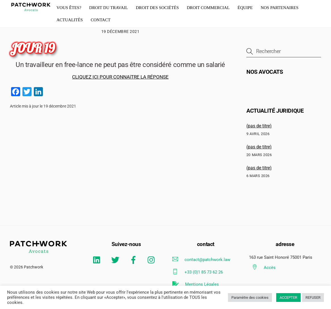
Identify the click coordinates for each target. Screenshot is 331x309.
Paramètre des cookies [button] (250, 297)
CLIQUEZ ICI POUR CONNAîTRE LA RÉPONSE (120, 77)
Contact (100, 20)
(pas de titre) (259, 126)
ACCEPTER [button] (288, 297)
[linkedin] (98, 259)
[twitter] (116, 259)
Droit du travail (108, 7)
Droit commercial (208, 7)
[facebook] (134, 259)
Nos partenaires (279, 7)
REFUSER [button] (312, 297)
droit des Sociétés (157, 7)
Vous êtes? (68, 7)
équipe (245, 7)
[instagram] (152, 259)
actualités (69, 20)
